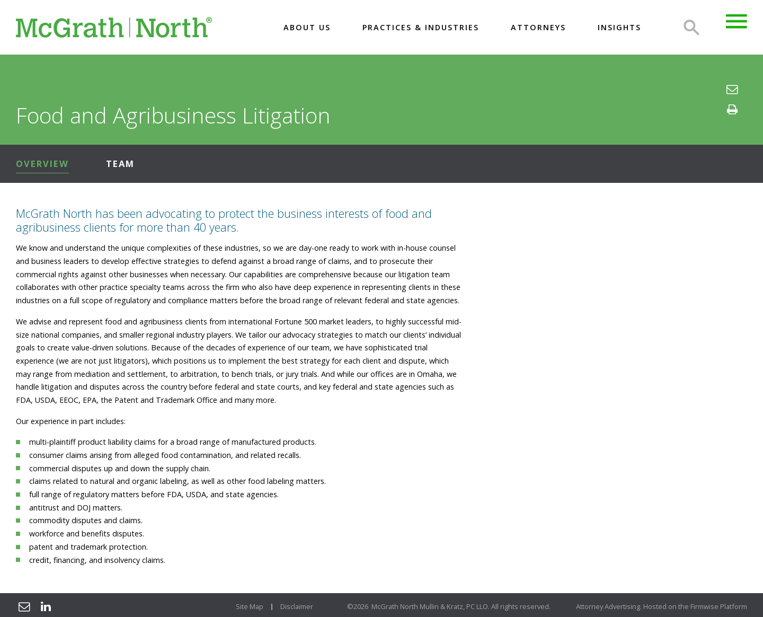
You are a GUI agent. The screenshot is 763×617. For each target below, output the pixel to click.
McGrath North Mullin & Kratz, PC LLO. (430, 606)
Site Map (249, 606)
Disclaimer (296, 606)
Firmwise (704, 606)
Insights (619, 27)
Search (691, 28)
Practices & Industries (420, 27)
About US (307, 27)
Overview (42, 163)
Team (120, 163)
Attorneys (538, 27)
